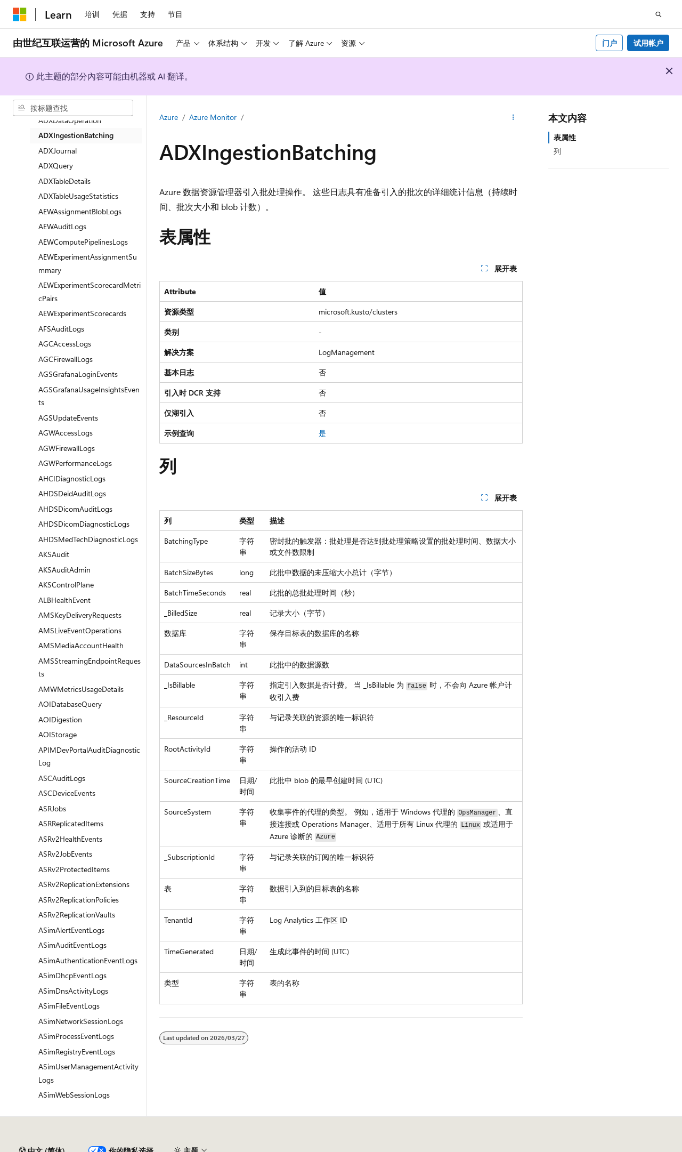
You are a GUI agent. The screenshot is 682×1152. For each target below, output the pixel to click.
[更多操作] (513, 117)
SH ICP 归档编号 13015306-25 (62, 1146)
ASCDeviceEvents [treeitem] (66, 793)
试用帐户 (648, 43)
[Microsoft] (20, 14)
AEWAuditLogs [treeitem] (62, 226)
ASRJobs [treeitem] (52, 808)
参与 (562, 1146)
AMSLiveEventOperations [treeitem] (79, 630)
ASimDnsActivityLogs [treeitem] (73, 991)
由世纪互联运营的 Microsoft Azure (348, 1146)
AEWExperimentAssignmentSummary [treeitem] (87, 263)
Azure (168, 117)
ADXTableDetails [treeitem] (64, 181)
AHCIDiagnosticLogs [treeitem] (71, 478)
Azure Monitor (213, 117)
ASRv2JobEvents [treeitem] (65, 854)
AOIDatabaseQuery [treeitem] (70, 704)
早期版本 (492, 1146)
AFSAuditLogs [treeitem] (61, 329)
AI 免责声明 (444, 1146)
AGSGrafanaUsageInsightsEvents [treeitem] (89, 396)
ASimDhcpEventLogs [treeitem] (72, 975)
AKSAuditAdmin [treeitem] (64, 570)
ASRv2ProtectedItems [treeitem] (74, 869)
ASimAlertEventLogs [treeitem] (71, 930)
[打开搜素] (658, 14)
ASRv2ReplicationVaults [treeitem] (76, 914)
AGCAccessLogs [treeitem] (64, 344)
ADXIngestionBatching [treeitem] (75, 135)
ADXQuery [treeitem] (55, 165)
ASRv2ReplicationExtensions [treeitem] (83, 884)
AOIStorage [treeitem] (57, 734)
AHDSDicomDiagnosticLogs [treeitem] (83, 524)
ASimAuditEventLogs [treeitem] (72, 945)
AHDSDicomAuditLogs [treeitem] (75, 509)
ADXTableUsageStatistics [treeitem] (78, 196)
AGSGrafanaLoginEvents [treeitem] (78, 374)
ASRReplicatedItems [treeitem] (70, 823)
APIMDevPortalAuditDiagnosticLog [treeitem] (89, 756)
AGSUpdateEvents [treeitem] (68, 418)
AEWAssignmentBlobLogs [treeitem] (79, 211)
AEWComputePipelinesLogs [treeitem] (83, 242)
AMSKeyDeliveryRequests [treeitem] (79, 615)
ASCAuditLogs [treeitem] (61, 778)
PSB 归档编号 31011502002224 (184, 1146)
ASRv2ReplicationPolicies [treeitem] (78, 900)
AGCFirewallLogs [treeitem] (65, 359)
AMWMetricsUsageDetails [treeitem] (81, 689)
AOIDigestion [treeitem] (60, 719)
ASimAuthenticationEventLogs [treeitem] (87, 960)
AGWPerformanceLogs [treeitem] (75, 463)
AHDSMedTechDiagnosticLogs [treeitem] (88, 539)
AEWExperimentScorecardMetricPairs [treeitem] (89, 291)
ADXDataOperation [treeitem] (69, 120)
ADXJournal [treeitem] (57, 151)
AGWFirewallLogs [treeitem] (66, 448)
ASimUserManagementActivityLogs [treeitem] (88, 1073)
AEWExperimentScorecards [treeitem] (82, 313)
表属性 (565, 137)
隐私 (262, 1146)
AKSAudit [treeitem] (53, 554)
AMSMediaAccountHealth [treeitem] (81, 645)
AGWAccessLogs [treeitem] (65, 433)
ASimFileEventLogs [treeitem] (69, 1006)
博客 (526, 1146)
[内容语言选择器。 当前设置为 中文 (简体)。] (42, 1121)
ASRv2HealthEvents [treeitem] (70, 839)
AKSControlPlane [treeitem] (66, 584)
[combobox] (73, 108)
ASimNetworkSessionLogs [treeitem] (80, 1021)
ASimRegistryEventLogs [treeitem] (76, 1051)
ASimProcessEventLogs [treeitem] (76, 1036)
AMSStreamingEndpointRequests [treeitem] (89, 667)
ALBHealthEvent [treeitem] (64, 600)
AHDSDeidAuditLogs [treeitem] (72, 493)
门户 (609, 43)
